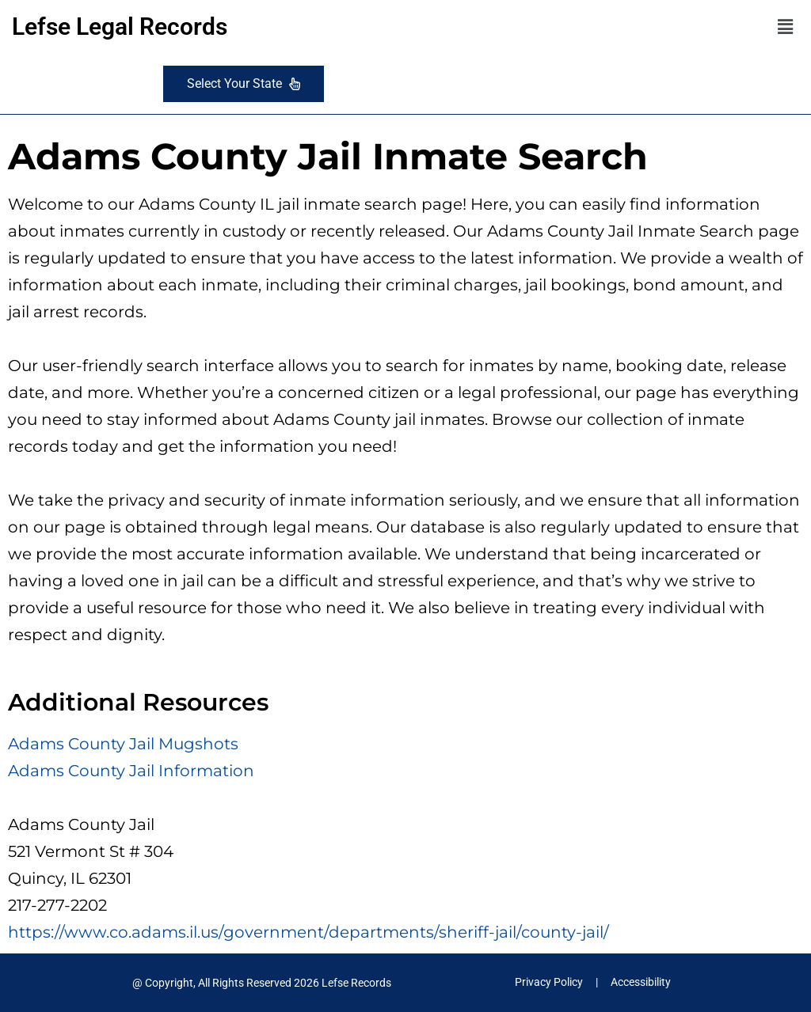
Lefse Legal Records (119, 26)
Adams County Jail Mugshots (123, 743)
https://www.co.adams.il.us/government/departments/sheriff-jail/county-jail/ (308, 932)
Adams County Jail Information (131, 770)
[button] (785, 27)
